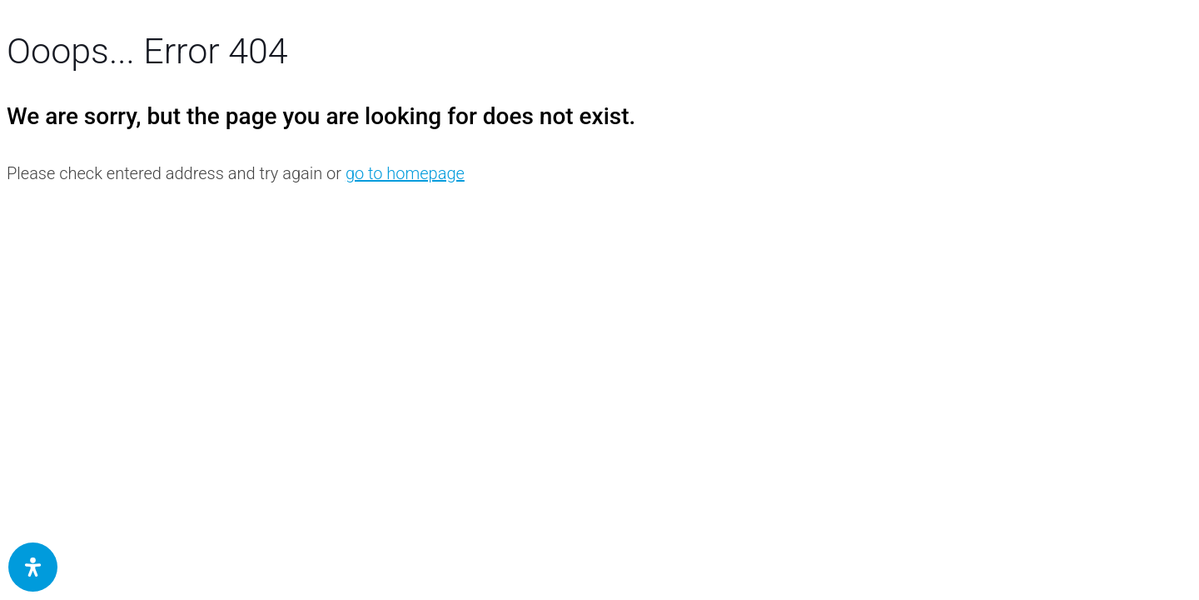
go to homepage (405, 173)
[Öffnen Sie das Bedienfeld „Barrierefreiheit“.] (32, 567)
